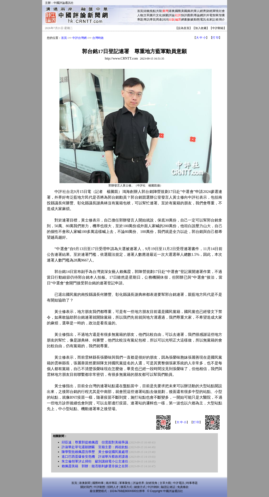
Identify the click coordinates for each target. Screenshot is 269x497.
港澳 (171, 11)
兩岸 (190, 11)
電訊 (203, 19)
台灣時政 (98, 38)
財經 (209, 11)
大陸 (159, 11)
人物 (140, 15)
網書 (184, 19)
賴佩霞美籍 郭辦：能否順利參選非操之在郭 (95, 466)
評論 (171, 15)
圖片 (153, 15)
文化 (159, 15)
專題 (140, 19)
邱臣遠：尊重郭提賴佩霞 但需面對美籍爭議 (95, 442)
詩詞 (165, 19)
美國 (184, 11)
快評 (184, 15)
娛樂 (165, 15)
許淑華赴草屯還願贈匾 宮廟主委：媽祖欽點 (95, 447)
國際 (178, 11)
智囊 (222, 15)
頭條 (146, 11)
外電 (209, 15)
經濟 (203, 11)
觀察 (190, 15)
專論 (197, 15)
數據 (190, 19)
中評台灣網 (79, 38)
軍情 (215, 11)
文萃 (146, 15)
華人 (197, 11)
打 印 (215, 37)
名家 (209, 19)
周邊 (159, 19)
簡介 (222, 19)
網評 (203, 15)
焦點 (153, 11)
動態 (197, 19)
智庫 (215, 15)
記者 (215, 19)
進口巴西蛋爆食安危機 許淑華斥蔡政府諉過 (95, 456)
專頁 (153, 19)
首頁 (140, 11)
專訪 (146, 19)
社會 (222, 11)
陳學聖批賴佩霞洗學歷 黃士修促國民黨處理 (95, 452)
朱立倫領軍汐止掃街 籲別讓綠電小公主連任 (95, 461)
